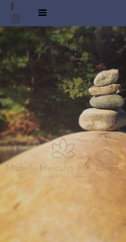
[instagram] (16, 19)
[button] (42, 12)
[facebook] (12, 6)
